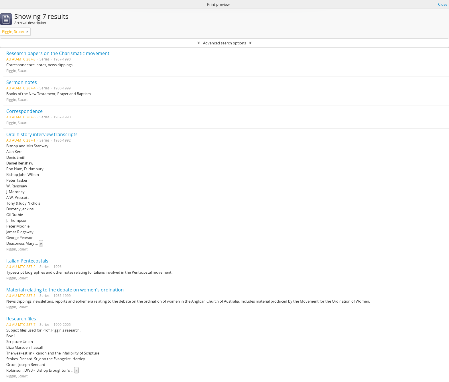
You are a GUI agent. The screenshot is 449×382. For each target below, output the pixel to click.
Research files (21, 319)
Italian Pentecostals (27, 261)
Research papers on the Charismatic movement (57, 53)
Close (442, 4)
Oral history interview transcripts (42, 134)
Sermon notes (21, 82)
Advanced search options (224, 43)
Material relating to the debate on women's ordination (65, 290)
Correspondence (24, 111)
